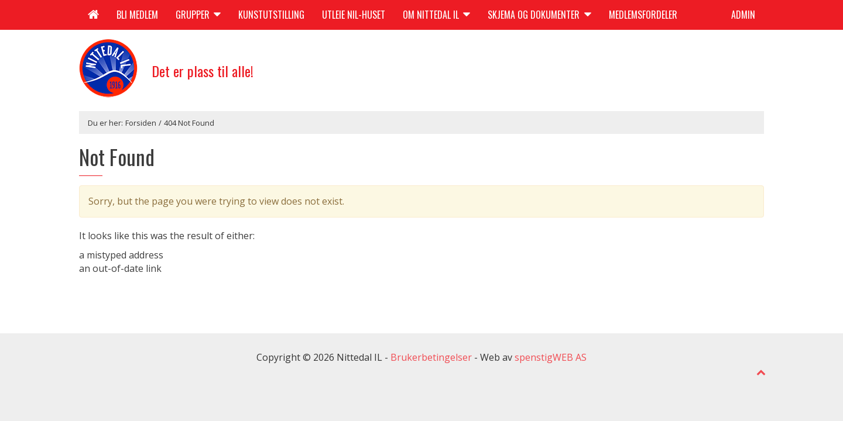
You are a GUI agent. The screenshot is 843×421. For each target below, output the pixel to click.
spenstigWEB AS (551, 357)
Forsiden (140, 123)
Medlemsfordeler (643, 15)
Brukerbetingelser (431, 357)
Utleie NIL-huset (353, 15)
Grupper (198, 15)
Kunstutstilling (271, 15)
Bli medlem (137, 15)
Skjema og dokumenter (539, 15)
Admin (743, 15)
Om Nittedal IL (436, 15)
